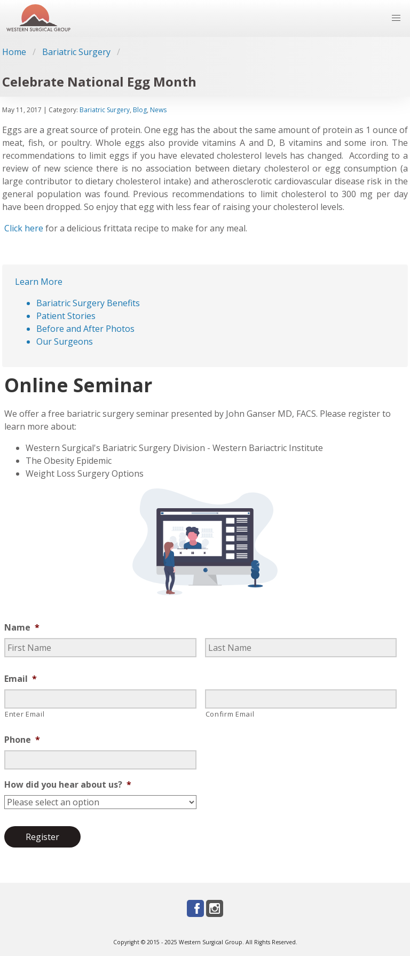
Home (14, 52)
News (158, 109)
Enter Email (24, 714)
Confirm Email (230, 714)
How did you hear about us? (67, 784)
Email (20, 679)
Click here (23, 228)
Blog (140, 109)
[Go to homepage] (38, 18)
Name (22, 627)
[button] (396, 18)
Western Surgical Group (210, 942)
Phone (22, 739)
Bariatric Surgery (76, 52)
